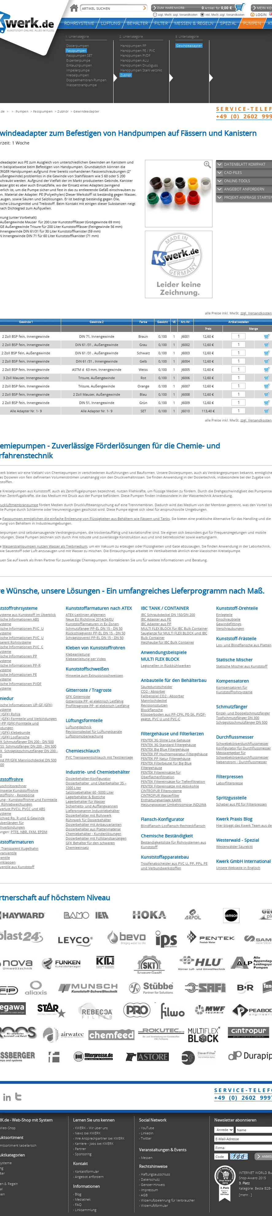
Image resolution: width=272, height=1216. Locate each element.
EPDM (42, 831)
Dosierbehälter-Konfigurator (88, 778)
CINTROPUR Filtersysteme (161, 790)
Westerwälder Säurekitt (234, 846)
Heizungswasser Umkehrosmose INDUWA (173, 804)
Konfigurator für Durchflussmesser (243, 748)
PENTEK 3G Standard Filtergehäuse (168, 744)
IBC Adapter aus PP (156, 623)
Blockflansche (152, 709)
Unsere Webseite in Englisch (238, 867)
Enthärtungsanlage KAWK (161, 800)
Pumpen (22, 111)
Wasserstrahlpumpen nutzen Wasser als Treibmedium (44, 546)
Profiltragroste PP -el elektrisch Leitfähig (97, 705)
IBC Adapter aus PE (156, 619)
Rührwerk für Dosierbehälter (88, 820)
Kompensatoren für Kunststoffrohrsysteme (234, 689)
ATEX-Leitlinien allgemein (86, 614)
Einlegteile (224, 614)
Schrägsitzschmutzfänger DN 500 (241, 722)
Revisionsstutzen (154, 705)
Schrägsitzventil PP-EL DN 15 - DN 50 (94, 637)
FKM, (33, 831)
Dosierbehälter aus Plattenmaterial (93, 829)
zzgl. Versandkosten (256, 313)
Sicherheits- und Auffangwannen (92, 806)
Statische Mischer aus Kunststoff (241, 666)
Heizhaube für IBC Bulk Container (167, 642)
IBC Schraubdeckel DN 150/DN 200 (168, 614)
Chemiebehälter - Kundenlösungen (93, 833)
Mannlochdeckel (154, 700)
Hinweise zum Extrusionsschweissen (94, 675)
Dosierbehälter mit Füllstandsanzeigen (96, 838)
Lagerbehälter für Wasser (85, 801)
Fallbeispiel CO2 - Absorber (162, 696)
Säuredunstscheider (156, 686)
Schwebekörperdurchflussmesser (242, 743)
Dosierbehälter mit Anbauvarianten (94, 824)
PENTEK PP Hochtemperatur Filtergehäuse (174, 754)
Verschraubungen (230, 628)
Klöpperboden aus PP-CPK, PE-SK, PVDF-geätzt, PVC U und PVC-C (173, 716)
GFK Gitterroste (78, 696)
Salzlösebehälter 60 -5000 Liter (90, 792)
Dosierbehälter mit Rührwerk (88, 815)
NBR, (24, 831)
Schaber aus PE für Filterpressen (241, 804)
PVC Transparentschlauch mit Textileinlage (99, 757)
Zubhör (62, 111)
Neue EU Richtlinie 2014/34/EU (90, 619)
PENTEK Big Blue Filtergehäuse (165, 749)
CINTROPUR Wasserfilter (160, 795)
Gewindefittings (228, 623)
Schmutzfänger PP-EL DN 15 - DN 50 (94, 628)
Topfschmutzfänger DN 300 (237, 717)
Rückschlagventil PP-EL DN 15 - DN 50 (95, 633)
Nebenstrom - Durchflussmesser (241, 762)
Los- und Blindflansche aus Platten (243, 645)
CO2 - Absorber (153, 691)
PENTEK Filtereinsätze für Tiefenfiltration (173, 781)
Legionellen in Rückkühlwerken (166, 665)
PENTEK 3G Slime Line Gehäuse (165, 740)
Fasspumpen (42, 111)
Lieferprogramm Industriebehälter (92, 810)
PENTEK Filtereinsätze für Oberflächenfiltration (161, 774)
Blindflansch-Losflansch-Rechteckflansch (173, 825)
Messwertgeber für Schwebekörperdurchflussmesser (242, 755)
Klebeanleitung (78, 654)
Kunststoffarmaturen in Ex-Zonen (92, 623)
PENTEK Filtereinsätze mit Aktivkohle (170, 786)
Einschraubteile (228, 619)
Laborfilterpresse (229, 783)
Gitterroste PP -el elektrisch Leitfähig (94, 701)
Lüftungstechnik (78, 727)
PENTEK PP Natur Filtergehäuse (165, 758)
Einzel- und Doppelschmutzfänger (243, 713)
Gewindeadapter (86, 111)
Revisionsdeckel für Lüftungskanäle (94, 731)
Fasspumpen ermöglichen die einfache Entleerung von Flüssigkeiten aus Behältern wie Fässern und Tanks (86, 518)
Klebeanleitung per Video (86, 658)
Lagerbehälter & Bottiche (85, 797)
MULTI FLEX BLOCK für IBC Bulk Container (174, 628)
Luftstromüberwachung (84, 736)
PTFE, (15, 831)
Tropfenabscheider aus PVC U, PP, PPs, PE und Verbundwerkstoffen (174, 865)
